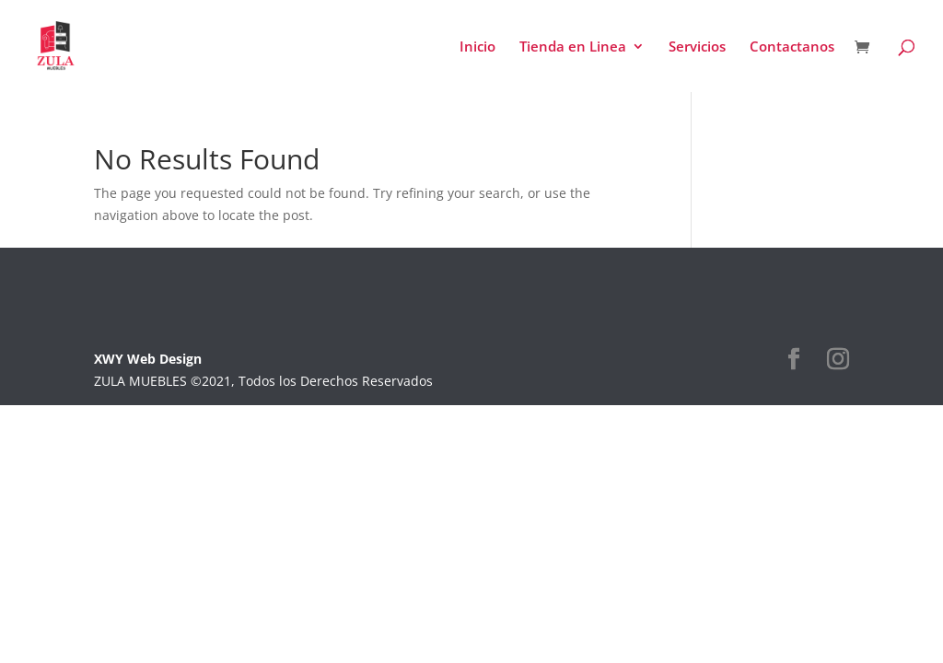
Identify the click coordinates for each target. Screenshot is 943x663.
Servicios (697, 47)
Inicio (477, 47)
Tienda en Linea (572, 47)
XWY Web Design (148, 358)
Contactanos (792, 47)
